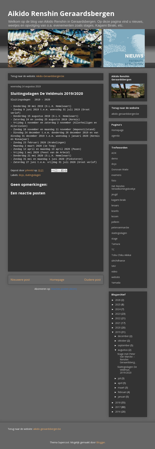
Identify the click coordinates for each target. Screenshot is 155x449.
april (120, 383)
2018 (118, 402)
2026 (118, 300)
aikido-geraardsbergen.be (125, 113)
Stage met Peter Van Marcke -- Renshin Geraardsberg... (126, 358)
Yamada (115, 282)
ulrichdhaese (118, 260)
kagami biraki (118, 199)
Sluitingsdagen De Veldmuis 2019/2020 (127, 369)
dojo (21, 175)
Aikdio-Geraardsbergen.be (50, 76)
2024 (118, 309)
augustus (123, 349)
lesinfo (115, 211)
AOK (113, 153)
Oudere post (92, 280)
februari (122, 392)
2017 (118, 407)
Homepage (57, 280)
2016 (118, 411)
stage (114, 238)
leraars (115, 205)
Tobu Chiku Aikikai (121, 255)
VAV (113, 266)
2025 (118, 304)
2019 (118, 332)
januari (122, 396)
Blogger (100, 442)
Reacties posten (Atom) (64, 288)
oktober (122, 340)
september (124, 345)
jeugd (114, 194)
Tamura (115, 244)
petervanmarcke (120, 227)
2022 (118, 318)
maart (121, 387)
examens (116, 175)
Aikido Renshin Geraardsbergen (61, 13)
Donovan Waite (119, 169)
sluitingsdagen (33, 175)
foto (113, 180)
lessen (114, 216)
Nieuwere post (20, 280)
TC (112, 249)
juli (120, 378)
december (123, 336)
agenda (115, 135)
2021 (118, 323)
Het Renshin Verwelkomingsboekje (123, 187)
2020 (118, 327)
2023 (118, 313)
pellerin (115, 221)
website (115, 277)
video (114, 271)
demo (114, 158)
